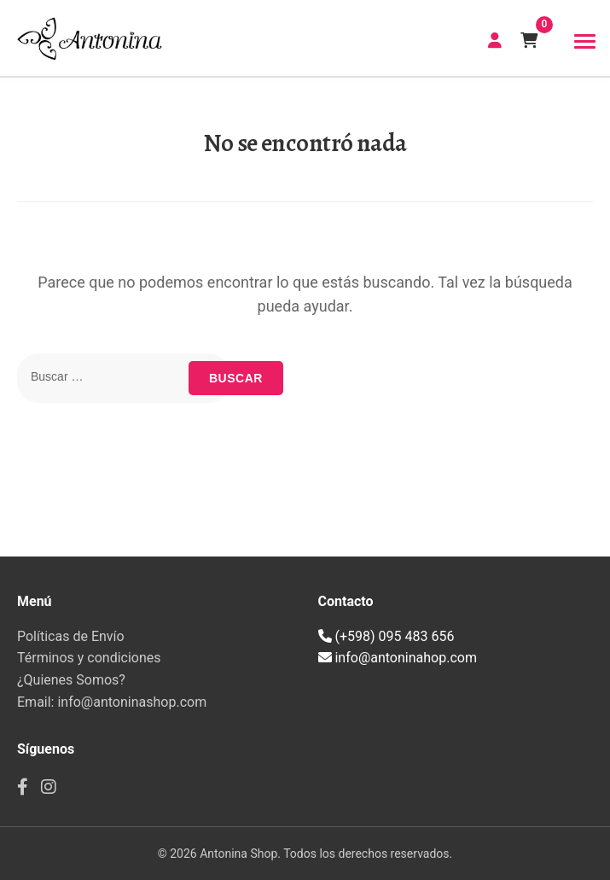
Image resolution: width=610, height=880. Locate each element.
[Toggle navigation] (584, 42)
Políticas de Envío (71, 636)
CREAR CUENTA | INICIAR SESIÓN (495, 40)
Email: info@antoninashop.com (111, 702)
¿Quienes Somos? (71, 680)
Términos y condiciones (89, 658)
